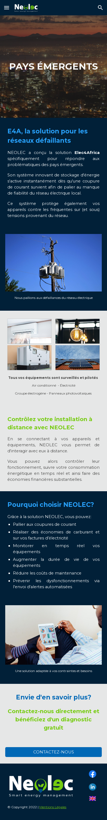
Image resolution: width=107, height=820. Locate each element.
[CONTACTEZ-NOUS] (53, 751)
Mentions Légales (52, 807)
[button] (6, 7)
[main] (53, 66)
